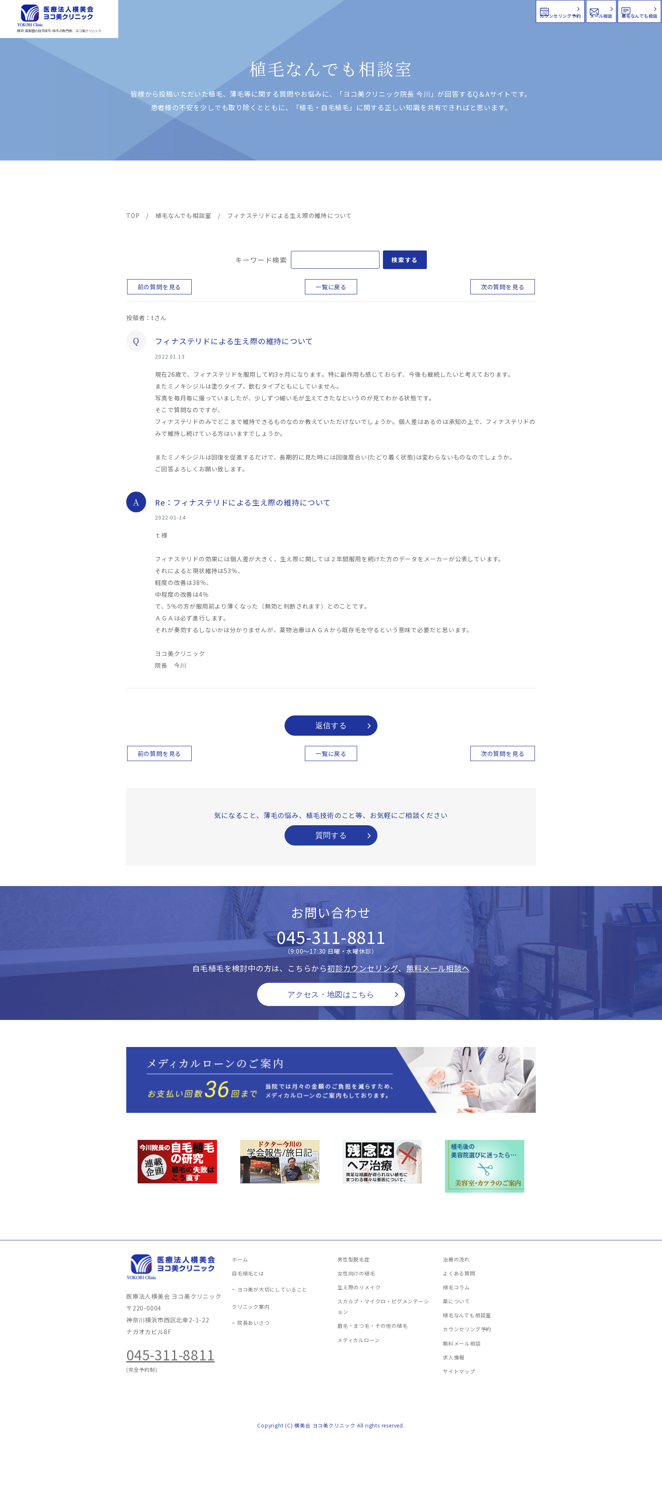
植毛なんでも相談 (606, 10)
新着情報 (411, 187)
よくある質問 (362, 187)
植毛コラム (460, 187)
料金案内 (313, 187)
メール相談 (509, 10)
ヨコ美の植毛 (151, 187)
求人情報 (510, 187)
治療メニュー (202, 187)
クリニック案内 (258, 187)
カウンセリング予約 (408, 10)
